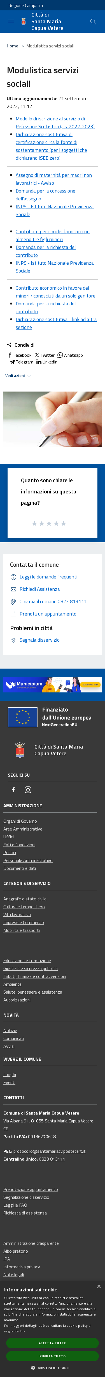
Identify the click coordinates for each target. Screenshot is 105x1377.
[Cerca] (93, 21)
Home (12, 45)
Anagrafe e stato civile (24, 898)
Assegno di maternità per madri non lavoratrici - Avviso (54, 179)
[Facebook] (13, 790)
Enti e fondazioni (19, 844)
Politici (9, 852)
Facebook (19, 355)
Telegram (21, 361)
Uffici (8, 836)
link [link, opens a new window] (22, 1331)
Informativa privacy (21, 1266)
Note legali (13, 1274)
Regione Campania (25, 5)
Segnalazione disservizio (26, 1197)
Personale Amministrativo (28, 860)
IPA (6, 1258)
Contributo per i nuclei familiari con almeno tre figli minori (53, 235)
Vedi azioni (18, 375)
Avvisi (9, 1046)
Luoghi (9, 1074)
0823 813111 (52, 1159)
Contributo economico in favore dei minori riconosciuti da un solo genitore (55, 291)
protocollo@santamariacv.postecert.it (49, 1151)
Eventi (9, 1082)
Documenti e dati (19, 868)
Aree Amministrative (22, 828)
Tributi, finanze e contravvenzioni (34, 976)
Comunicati (13, 1038)
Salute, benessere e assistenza (32, 992)
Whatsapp (70, 355)
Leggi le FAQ (15, 1205)
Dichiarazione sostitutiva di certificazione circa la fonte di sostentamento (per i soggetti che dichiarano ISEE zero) (51, 146)
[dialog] (52, 1329)
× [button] (99, 1287)
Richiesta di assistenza (25, 1212)
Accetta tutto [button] (52, 1343)
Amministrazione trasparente (31, 1243)
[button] (52, 1368)
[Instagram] (28, 790)
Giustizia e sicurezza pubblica (30, 968)
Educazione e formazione (27, 960)
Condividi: (21, 345)
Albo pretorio (15, 1251)
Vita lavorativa (17, 914)
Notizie (10, 1030)
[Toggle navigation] (11, 21)
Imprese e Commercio (23, 922)
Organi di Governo (20, 821)
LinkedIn (46, 361)
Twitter (44, 355)
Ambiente (12, 984)
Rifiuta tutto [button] (52, 1356)
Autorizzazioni (17, 999)
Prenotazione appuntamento (30, 1189)
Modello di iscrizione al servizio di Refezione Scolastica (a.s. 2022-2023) (55, 122)
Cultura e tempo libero (24, 906)
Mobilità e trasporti (21, 930)
